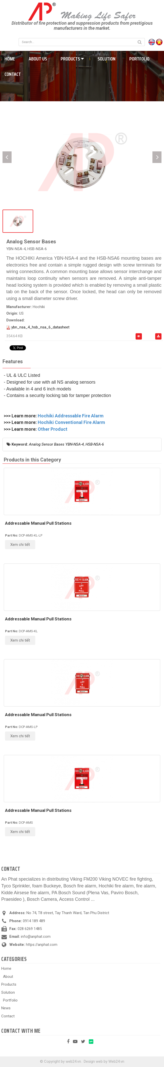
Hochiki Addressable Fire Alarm (71, 415)
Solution (106, 59)
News (6, 1008)
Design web (93, 1061)
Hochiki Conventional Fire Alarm (71, 422)
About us (38, 59)
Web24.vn (116, 1061)
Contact (8, 1016)
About (8, 976)
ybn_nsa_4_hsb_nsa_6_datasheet (40, 327)
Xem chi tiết (20, 544)
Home (6, 968)
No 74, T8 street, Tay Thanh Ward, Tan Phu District (67, 913)
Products (72, 59)
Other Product (52, 429)
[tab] (13, 362)
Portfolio (139, 59)
